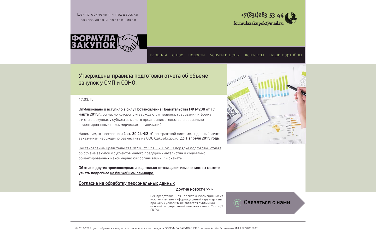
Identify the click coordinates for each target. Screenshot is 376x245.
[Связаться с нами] (265, 203)
